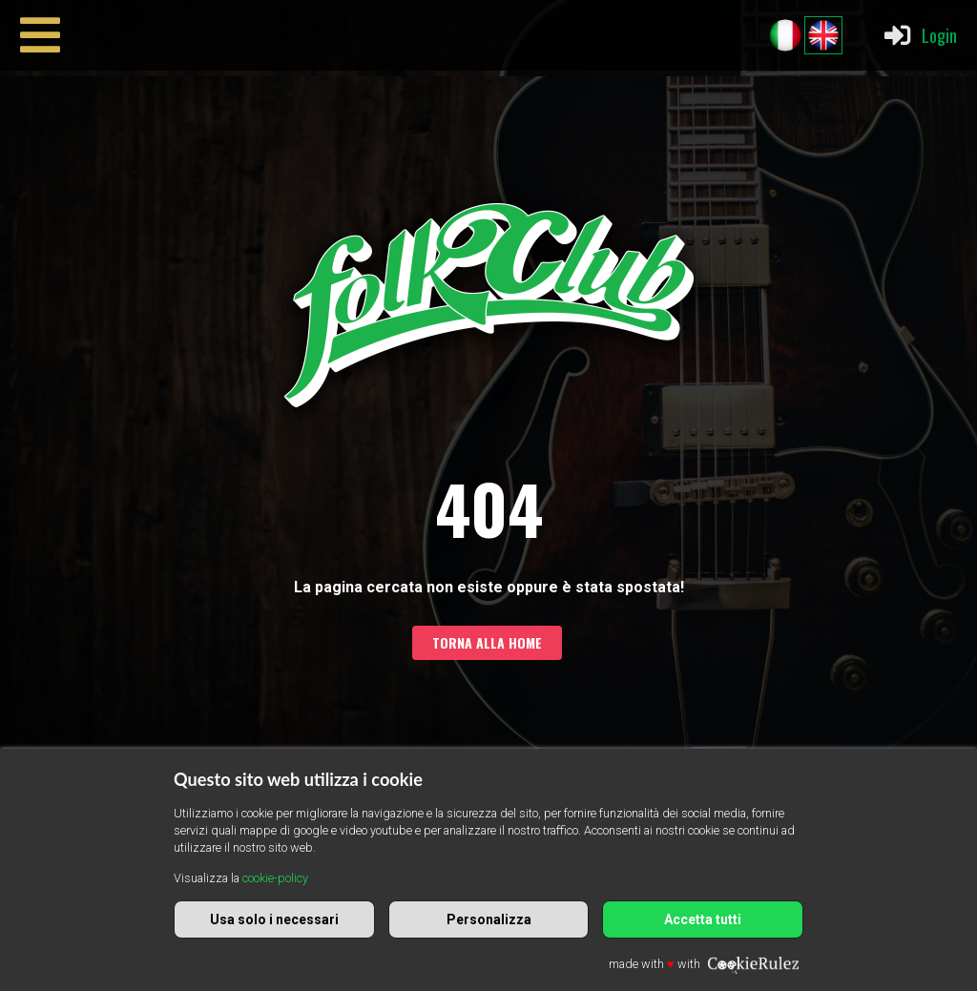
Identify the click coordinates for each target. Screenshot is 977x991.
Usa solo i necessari (274, 919)
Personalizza (489, 919)
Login (919, 35)
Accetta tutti (702, 919)
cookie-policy (275, 878)
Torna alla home (487, 642)
